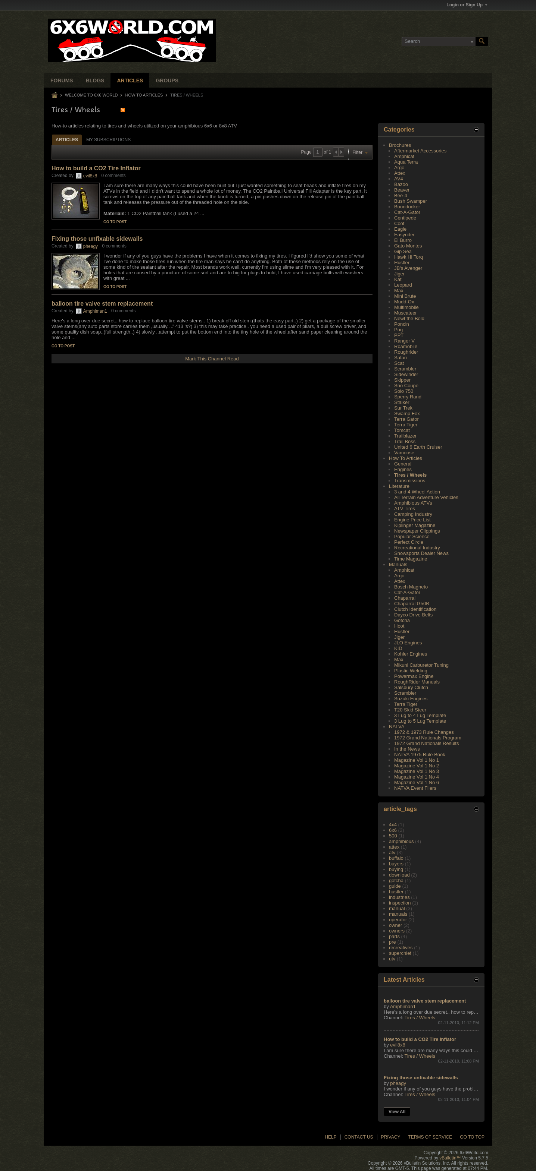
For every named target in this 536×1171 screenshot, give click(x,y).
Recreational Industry (417, 547)
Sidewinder (406, 374)
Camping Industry (413, 514)
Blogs (95, 80)
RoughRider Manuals (417, 682)
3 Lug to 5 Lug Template (420, 721)
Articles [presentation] (67, 139)
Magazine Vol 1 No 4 (416, 777)
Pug (398, 329)
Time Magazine (410, 559)
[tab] (67, 139)
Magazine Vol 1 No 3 (416, 771)
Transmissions (409, 480)
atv (392, 852)
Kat (398, 279)
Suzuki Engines (411, 698)
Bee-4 (400, 195)
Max (398, 290)
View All (397, 1111)
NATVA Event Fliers (415, 788)
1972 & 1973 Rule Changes (424, 732)
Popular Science (412, 536)
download (399, 875)
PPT (398, 335)
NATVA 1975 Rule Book (419, 754)
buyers (396, 864)
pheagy (90, 246)
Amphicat (404, 156)
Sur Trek (403, 408)
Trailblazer (405, 436)
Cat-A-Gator (407, 212)
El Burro (403, 240)
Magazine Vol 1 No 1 (416, 760)
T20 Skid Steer (410, 710)
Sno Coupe (406, 385)
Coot (399, 223)
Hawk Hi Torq (408, 257)
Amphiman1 (95, 311)
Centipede (405, 218)
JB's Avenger (408, 268)
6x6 (393, 830)
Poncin (401, 324)
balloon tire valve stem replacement (102, 303)
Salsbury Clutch (411, 687)
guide (395, 886)
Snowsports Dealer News (421, 553)
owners (397, 931)
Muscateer (405, 313)
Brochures (400, 145)
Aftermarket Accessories (420, 151)
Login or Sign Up (466, 4)
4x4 (393, 824)
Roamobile (405, 346)
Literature (399, 486)
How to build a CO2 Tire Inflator (96, 168)
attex (394, 847)
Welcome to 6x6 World (91, 95)
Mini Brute (405, 296)
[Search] (439, 41)
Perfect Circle (408, 542)
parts (394, 936)
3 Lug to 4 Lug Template (420, 715)
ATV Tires (404, 508)
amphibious (401, 841)
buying (396, 869)
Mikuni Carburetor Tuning (421, 665)
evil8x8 (90, 176)
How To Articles (144, 95)
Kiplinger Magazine (415, 525)
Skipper (402, 380)
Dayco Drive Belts (413, 615)
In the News (407, 749)
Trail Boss (404, 441)
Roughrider (406, 352)
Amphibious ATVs (413, 503)
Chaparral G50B (411, 603)
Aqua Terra (406, 162)
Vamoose (404, 452)
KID (398, 648)
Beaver (401, 190)
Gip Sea (403, 251)
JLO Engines (408, 643)
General (402, 464)
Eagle (400, 229)
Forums (61, 80)
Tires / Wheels (410, 475)
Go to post (115, 222)
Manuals (398, 564)
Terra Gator (406, 419)
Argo (399, 167)
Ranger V (404, 341)
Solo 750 (403, 391)
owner (395, 925)
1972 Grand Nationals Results (426, 743)
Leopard (403, 285)
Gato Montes (408, 246)
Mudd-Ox (404, 301)
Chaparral (404, 598)
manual (397, 908)
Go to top (472, 1137)
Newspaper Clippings (417, 531)
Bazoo (401, 184)
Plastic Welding (410, 670)
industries (399, 897)
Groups (167, 80)
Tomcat (402, 430)
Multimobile (406, 307)
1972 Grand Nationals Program (427, 738)
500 (393, 836)
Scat (399, 363)
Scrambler (405, 369)
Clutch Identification (415, 609)
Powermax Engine (414, 676)
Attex (399, 173)
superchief (400, 953)
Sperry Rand (407, 397)
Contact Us (359, 1137)
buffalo (396, 858)
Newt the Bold (409, 318)
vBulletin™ (450, 1158)
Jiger (399, 274)
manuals (398, 914)
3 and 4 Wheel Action (417, 492)
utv (392, 959)
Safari (400, 357)
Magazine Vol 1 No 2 (416, 765)
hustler (396, 891)
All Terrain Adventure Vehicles (426, 497)
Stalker (401, 402)
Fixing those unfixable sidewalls (97, 239)
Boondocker (407, 206)
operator (398, 919)
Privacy (391, 1137)
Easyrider (404, 234)
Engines (403, 469)
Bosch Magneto (411, 587)
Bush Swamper (410, 201)
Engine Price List (412, 520)
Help (330, 1137)
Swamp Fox (407, 413)
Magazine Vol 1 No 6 (416, 782)
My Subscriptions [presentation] (108, 139)
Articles (130, 80)
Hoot (399, 626)
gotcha (396, 880)
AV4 (398, 179)
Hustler (401, 262)
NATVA (396, 726)
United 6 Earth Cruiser (418, 447)
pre (392, 942)
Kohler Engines (410, 654)
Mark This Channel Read (212, 359)
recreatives (401, 947)
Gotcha (402, 620)
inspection (400, 903)
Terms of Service (430, 1137)
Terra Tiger (405, 424)
